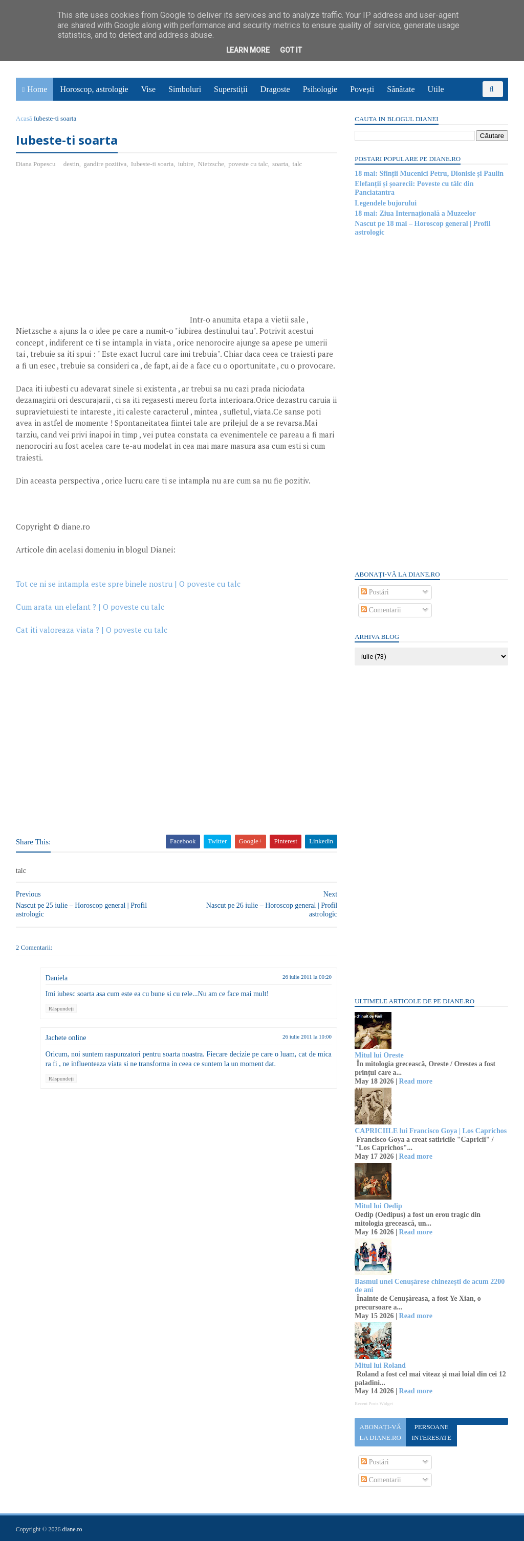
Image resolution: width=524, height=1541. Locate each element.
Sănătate (401, 89)
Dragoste (276, 89)
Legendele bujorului (385, 203)
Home (38, 89)
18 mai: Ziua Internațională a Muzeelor (414, 213)
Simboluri (185, 89)
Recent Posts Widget (373, 1403)
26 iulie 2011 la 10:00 (300, 1048)
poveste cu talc (249, 164)
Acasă (24, 118)
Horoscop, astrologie (94, 89)
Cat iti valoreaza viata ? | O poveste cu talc (92, 641)
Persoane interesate (430, 1432)
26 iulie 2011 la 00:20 (300, 988)
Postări (374, 592)
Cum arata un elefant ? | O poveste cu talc (90, 618)
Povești (363, 89)
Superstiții (231, 89)
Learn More (248, 50)
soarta (281, 164)
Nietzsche (212, 164)
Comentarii (380, 610)
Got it (291, 50)
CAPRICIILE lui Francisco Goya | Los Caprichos (430, 1131)
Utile (436, 89)
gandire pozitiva (105, 164)
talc (298, 164)
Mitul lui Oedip (378, 1206)
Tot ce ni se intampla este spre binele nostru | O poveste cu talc (128, 595)
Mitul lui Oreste (378, 1055)
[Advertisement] (102, 251)
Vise (149, 89)
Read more (414, 1081)
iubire (186, 164)
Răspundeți (62, 1020)
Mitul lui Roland (379, 1365)
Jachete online (66, 1049)
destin (72, 164)
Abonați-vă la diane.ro (380, 1432)
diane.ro (73, 1528)
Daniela (57, 990)
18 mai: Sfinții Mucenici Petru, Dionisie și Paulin (428, 173)
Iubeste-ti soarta (153, 164)
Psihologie (320, 89)
